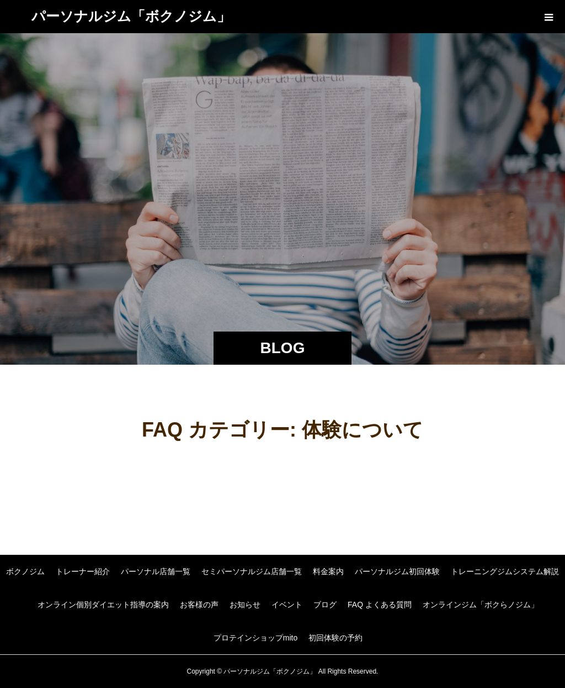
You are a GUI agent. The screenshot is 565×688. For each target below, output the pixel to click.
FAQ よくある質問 (380, 604)
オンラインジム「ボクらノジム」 (481, 604)
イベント (286, 604)
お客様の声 (199, 604)
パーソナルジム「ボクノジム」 (131, 16)
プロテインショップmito (255, 637)
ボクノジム (25, 571)
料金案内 (328, 571)
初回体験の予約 (335, 637)
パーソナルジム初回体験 (397, 571)
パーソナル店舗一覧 (155, 571)
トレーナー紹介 (83, 571)
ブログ (325, 604)
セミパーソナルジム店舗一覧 (251, 571)
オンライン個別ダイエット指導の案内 (103, 604)
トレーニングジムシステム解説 (505, 571)
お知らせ (245, 604)
